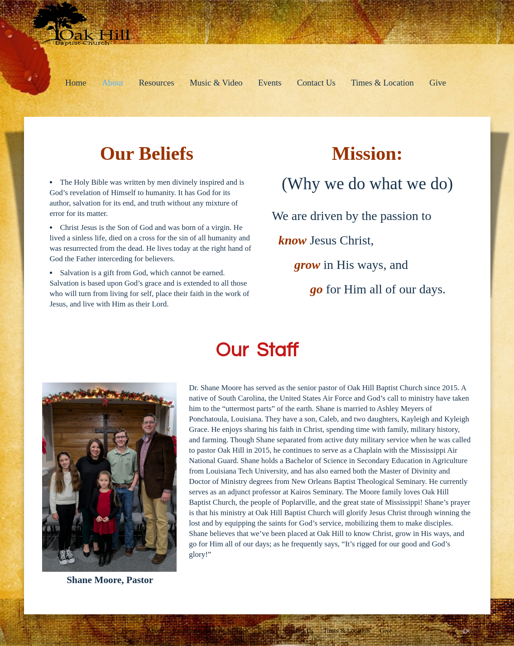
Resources (156, 82)
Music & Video (216, 82)
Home (75, 82)
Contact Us (316, 82)
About (113, 82)
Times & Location (382, 82)
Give (437, 82)
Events (270, 82)
